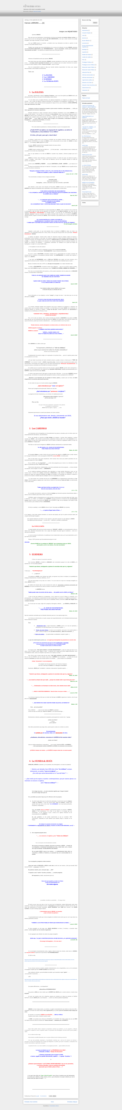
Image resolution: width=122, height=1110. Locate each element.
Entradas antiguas (72, 1101)
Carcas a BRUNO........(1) (34, 23)
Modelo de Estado (86, 54)
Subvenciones (85, 87)
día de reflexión (86, 40)
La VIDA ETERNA (86, 165)
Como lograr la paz (86, 191)
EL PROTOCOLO (86, 136)
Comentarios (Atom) (54, 1105)
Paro (83, 59)
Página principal (86, 98)
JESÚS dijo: (85, 145)
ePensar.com (32, 6)
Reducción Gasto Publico (88, 67)
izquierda (84, 52)
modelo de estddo (86, 57)
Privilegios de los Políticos (88, 64)
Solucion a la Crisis (86, 82)
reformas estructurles (87, 77)
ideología (84, 49)
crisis (83, 35)
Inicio (52, 1101)
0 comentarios (43, 1096)
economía (84, 43)
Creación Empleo (86, 33)
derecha (84, 38)
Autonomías (85, 30)
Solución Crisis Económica (88, 85)
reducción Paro (85, 72)
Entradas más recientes (31, 1101)
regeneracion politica (87, 80)
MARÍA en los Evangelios (88, 182)
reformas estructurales (87, 75)
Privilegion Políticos (87, 62)
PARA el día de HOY (87, 154)
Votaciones (85, 90)
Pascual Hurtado (37, 11)
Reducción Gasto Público (88, 69)
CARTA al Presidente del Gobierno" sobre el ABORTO (89, 106)
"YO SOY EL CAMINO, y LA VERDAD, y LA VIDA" (89, 127)
